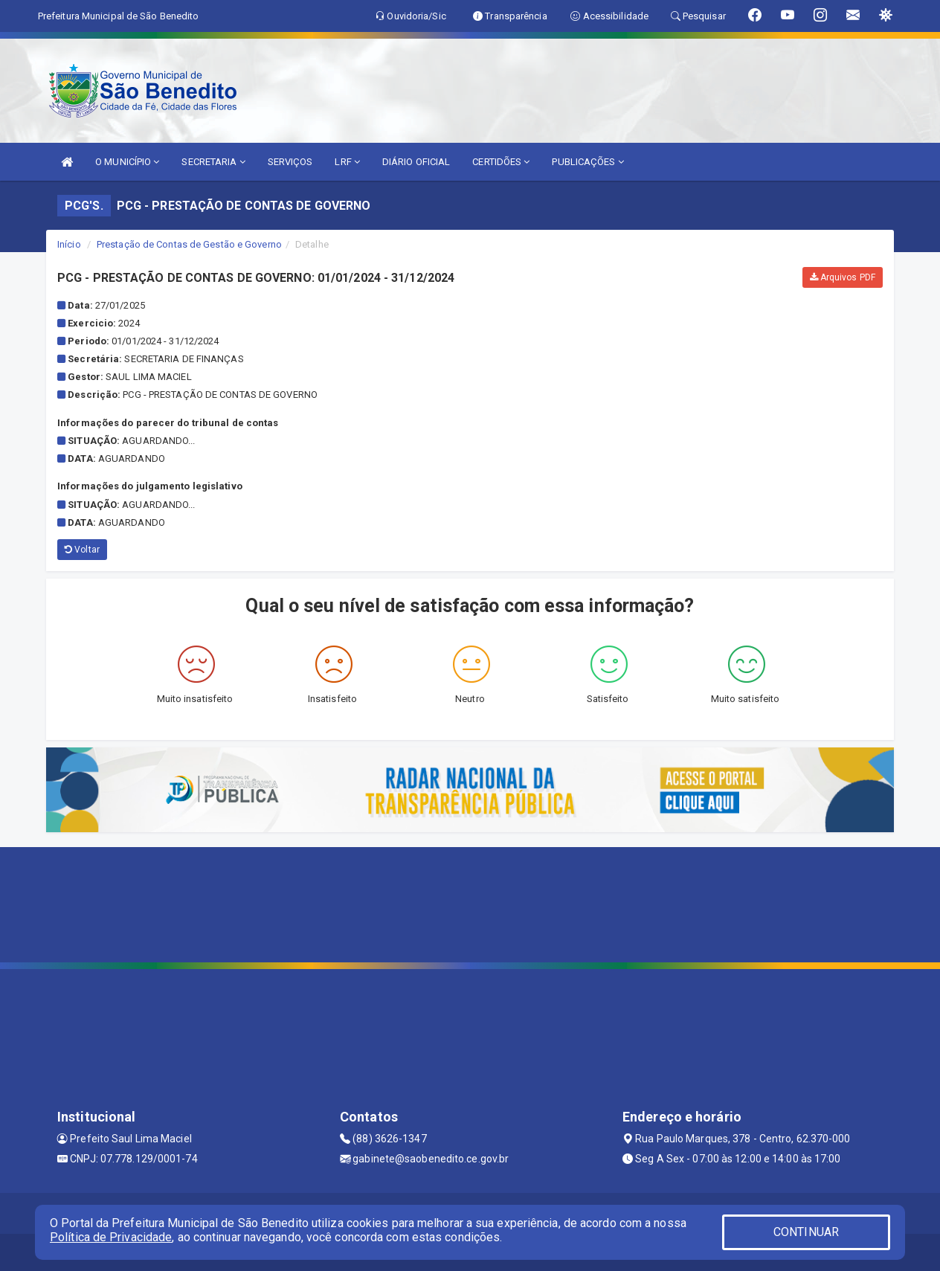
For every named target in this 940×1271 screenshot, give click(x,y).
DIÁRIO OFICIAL (416, 161)
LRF (347, 161)
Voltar (82, 549)
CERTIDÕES (500, 161)
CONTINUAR (806, 1232)
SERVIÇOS (290, 161)
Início (69, 244)
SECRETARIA (213, 161)
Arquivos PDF (842, 277)
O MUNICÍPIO (127, 161)
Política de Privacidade (111, 1237)
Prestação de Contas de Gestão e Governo (189, 244)
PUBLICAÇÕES (587, 161)
